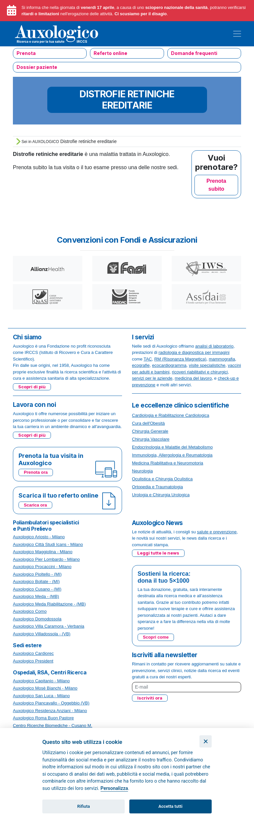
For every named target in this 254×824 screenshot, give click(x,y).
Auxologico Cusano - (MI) (37, 589)
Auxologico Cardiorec (33, 653)
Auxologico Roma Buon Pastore (43, 717)
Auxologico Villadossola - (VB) (41, 633)
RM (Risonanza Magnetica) (180, 359)
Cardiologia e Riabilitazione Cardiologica (170, 415)
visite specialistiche (207, 365)
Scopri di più (32, 386)
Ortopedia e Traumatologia (157, 486)
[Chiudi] (205, 741)
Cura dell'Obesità (148, 423)
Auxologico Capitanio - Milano (41, 680)
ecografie (140, 365)
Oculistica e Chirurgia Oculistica (162, 478)
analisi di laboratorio (214, 346)
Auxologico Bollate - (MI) (36, 581)
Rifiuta (83, 806)
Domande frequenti (194, 53)
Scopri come (156, 637)
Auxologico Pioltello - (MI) (37, 574)
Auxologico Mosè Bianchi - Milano (45, 688)
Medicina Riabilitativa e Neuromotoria (167, 462)
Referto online (110, 53)
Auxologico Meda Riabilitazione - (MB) (49, 604)
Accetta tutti (170, 806)
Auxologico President (33, 660)
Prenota (26, 53)
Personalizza (114, 788)
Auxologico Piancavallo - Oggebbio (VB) (51, 703)
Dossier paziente (37, 67)
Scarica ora (35, 505)
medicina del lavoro (193, 378)
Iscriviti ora (149, 698)
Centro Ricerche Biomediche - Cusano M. (52, 725)
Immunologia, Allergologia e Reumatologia (172, 455)
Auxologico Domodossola (37, 618)
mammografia (222, 359)
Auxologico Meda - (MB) (36, 596)
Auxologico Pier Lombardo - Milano (46, 559)
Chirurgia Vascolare (150, 439)
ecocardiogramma (169, 365)
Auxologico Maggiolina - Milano (42, 551)
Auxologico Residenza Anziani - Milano (50, 710)
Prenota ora (36, 472)
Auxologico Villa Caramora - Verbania (48, 626)
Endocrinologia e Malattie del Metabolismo (172, 447)
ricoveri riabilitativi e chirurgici (200, 371)
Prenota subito (216, 185)
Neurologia (142, 470)
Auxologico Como (30, 611)
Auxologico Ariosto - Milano (39, 536)
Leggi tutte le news (158, 553)
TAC (148, 359)
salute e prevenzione (217, 531)
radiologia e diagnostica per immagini (194, 352)
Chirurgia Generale (150, 431)
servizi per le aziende (152, 378)
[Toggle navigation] (237, 33)
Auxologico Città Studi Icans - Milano (48, 544)
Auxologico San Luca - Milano (41, 695)
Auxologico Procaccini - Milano (42, 566)
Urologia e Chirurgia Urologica (161, 494)
